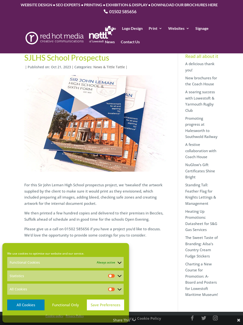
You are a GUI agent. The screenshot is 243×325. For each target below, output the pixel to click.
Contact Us (130, 42)
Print (153, 29)
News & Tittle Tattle (109, 67)
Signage (202, 29)
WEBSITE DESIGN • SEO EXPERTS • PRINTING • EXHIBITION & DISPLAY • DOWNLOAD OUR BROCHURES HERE (119, 5)
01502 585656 (122, 12)
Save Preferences (105, 304)
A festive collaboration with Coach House (200, 150)
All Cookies (26, 304)
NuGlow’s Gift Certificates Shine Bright (200, 170)
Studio (110, 29)
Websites (176, 29)
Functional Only (65, 304)
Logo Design (132, 29)
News (110, 42)
